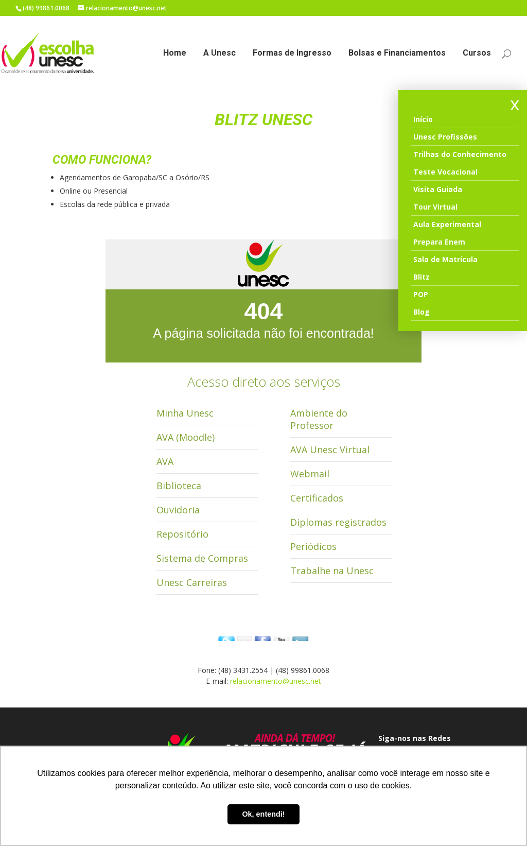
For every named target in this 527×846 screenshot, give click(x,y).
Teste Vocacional (445, 172)
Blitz (421, 277)
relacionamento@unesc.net (275, 681)
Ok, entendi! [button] (263, 814)
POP (420, 294)
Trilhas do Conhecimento (459, 154)
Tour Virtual (435, 207)
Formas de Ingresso (292, 53)
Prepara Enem (439, 242)
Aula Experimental (447, 224)
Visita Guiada (437, 189)
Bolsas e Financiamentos (397, 53)
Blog (421, 312)
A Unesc (219, 53)
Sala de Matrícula (445, 259)
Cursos (477, 53)
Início (423, 119)
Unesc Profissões (445, 137)
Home (174, 53)
